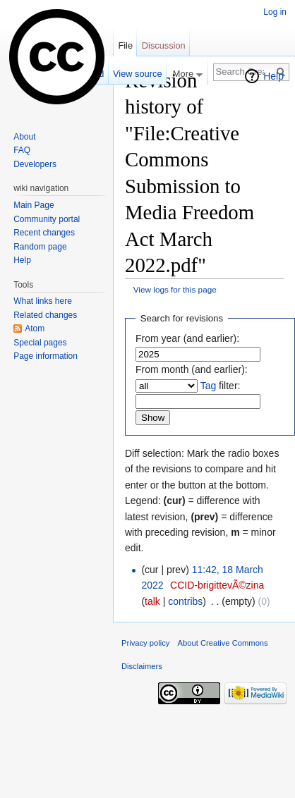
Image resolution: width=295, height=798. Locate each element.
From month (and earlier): (192, 369)
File (125, 45)
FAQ (21, 150)
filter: (220, 385)
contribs (185, 601)
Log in (275, 12)
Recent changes (44, 233)
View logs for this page (175, 289)
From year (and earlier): (187, 338)
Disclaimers (141, 666)
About (24, 137)
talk (152, 601)
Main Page (33, 205)
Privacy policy (145, 643)
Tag (208, 385)
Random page (39, 247)
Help (273, 76)
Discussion (164, 45)
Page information (45, 356)
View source (137, 73)
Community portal (46, 219)
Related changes (45, 315)
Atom (34, 328)
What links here (42, 301)
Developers (34, 164)
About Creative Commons (223, 643)
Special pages (39, 343)
